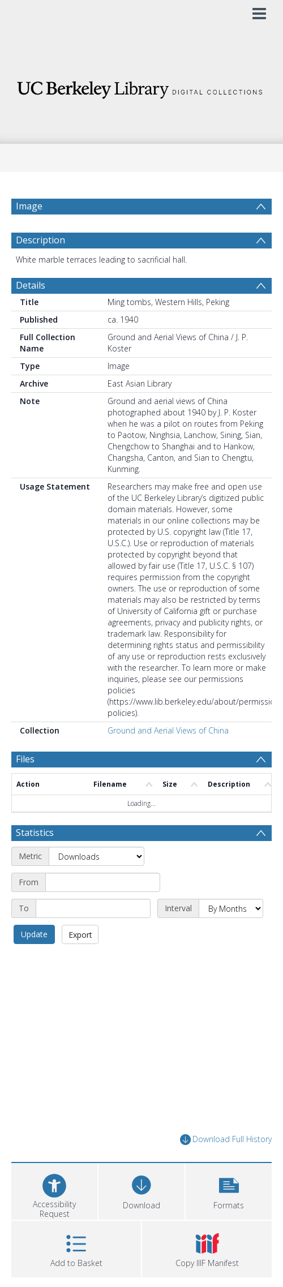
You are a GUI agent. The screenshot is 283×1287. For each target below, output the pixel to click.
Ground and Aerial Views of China (168, 730)
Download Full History (226, 1140)
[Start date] (102, 882)
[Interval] (231, 908)
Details (30, 285)
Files (25, 759)
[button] (229, 1190)
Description (40, 240)
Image (29, 206)
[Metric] (96, 856)
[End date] (93, 908)
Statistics (35, 832)
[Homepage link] (141, 87)
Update (34, 934)
